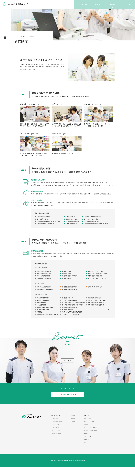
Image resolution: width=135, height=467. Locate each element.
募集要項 (86, 439)
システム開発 (56, 430)
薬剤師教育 (56, 427)
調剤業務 (55, 418)
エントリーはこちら (67, 394)
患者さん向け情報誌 (56, 433)
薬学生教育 (56, 424)
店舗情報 (73, 421)
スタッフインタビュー (89, 421)
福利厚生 (86, 433)
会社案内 (97, 4)
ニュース (127, 4)
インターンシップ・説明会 (90, 430)
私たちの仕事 (87, 418)
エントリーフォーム (89, 442)
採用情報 (112, 4)
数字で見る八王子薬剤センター (91, 427)
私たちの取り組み (82, 4)
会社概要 (73, 418)
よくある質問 (87, 436)
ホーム (16, 36)
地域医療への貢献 (57, 421)
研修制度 (86, 424)
